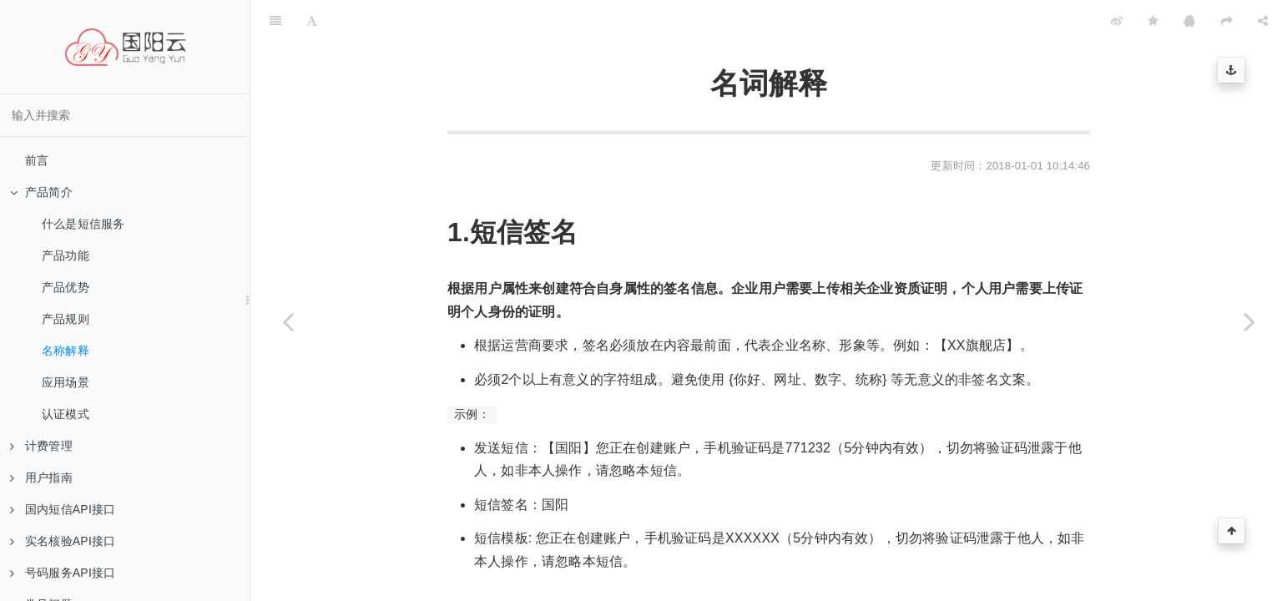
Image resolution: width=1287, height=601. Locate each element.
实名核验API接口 (62, 541)
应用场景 (65, 382)
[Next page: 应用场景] (1249, 321)
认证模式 (65, 414)
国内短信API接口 (62, 509)
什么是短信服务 (83, 223)
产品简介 (41, 192)
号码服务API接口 (62, 572)
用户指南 (41, 477)
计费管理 (41, 445)
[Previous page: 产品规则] (288, 321)
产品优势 (65, 287)
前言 (36, 160)
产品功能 (65, 255)
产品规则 (65, 319)
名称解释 (65, 350)
